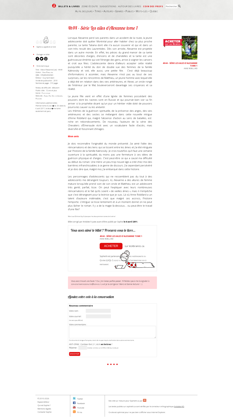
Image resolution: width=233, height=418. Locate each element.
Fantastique (46, 93)
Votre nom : (74, 311)
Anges (46, 96)
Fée (50, 96)
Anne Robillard (47, 72)
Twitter (80, 399)
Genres (119, 11)
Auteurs (108, 11)
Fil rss (79, 412)
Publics (129, 11)
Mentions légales (44, 408)
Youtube (80, 407)
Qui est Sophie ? (44, 405)
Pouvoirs (39, 98)
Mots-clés (141, 11)
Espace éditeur (43, 402)
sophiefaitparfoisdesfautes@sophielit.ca (87, 284)
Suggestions (108, 6)
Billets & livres (69, 6)
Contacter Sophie (44, 412)
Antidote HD (179, 406)
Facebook (81, 403)
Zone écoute (90, 6)
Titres (98, 11)
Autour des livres (129, 6)
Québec (154, 11)
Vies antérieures (57, 96)
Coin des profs (153, 6)
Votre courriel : (75, 316)
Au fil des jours (83, 11)
